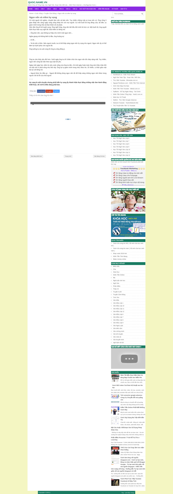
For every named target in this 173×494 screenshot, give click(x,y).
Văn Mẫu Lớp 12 (118, 311)
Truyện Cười (117, 292)
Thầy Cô (116, 289)
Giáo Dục (116, 272)
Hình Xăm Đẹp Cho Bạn (121, 86)
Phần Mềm (116, 286)
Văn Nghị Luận (118, 325)
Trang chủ (68, 156)
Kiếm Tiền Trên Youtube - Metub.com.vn (126, 89)
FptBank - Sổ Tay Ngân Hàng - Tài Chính (126, 91)
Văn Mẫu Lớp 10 (118, 306)
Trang (132, 492)
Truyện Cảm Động (119, 294)
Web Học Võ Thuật (119, 97)
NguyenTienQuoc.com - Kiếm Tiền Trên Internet (129, 83)
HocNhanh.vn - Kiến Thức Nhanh (124, 74)
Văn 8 (49, 9)
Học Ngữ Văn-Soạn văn (87, 9)
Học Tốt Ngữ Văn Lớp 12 (121, 155)
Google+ (49, 91)
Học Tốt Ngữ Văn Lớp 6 (121, 138)
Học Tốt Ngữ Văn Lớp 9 (121, 147)
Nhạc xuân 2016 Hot (120, 253)
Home (30, 9)
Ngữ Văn (116, 283)
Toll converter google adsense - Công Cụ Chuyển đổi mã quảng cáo (131, 397)
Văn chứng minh (118, 331)
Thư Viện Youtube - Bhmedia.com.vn (125, 80)
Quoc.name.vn (37, 2)
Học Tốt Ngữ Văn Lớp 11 (121, 152)
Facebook (41, 91)
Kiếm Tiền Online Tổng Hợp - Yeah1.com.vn (127, 94)
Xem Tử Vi (123, 9)
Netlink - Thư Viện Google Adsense (124, 100)
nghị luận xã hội (118, 342)
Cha (114, 269)
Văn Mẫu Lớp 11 (118, 309)
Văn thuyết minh (118, 339)
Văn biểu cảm (117, 328)
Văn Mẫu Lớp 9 (118, 323)
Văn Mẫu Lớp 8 (118, 320)
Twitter (56, 91)
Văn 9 (55, 9)
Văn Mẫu (116, 300)
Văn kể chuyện (118, 334)
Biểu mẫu (116, 266)
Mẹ (114, 277)
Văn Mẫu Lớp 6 (118, 314)
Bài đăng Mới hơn (36, 156)
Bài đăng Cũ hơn (99, 156)
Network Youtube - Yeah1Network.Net (125, 103)
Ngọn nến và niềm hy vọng (43, 17)
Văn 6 (37, 9)
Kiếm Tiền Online (103, 9)
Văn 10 (61, 9)
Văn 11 (68, 9)
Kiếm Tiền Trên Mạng (120, 256)
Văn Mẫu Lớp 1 (118, 303)
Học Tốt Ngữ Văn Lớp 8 (121, 144)
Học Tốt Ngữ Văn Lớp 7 (121, 141)
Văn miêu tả (117, 337)
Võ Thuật (115, 9)
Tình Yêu (116, 297)
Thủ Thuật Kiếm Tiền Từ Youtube (124, 105)
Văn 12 (75, 9)
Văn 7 (43, 9)
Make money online (119, 259)
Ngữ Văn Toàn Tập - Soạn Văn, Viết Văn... (127, 77)
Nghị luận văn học (119, 280)
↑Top (122, 492)
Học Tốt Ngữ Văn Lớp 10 (121, 149)
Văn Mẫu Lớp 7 (118, 317)
